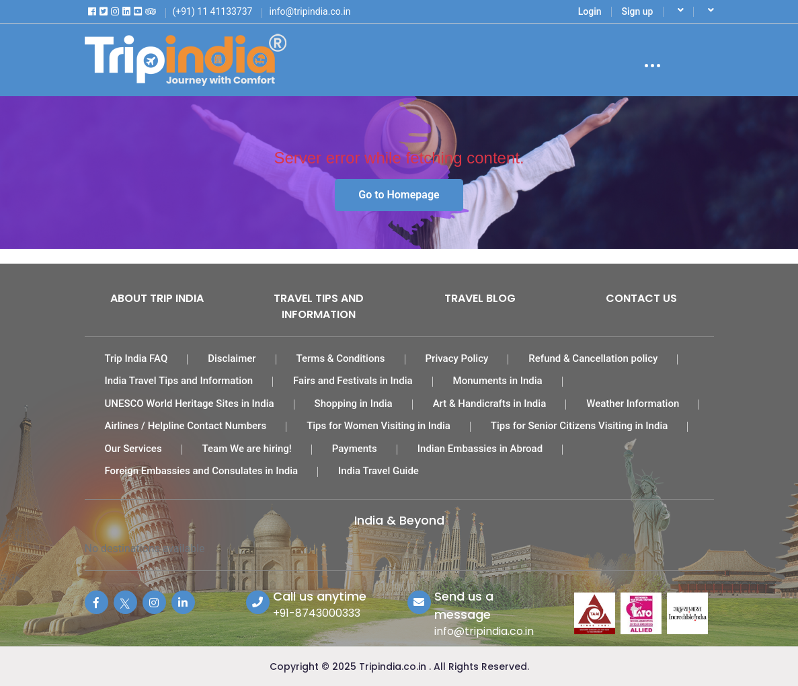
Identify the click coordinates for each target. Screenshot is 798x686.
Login (590, 11)
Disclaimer (231, 358)
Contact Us (641, 298)
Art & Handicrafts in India (490, 403)
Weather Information (632, 403)
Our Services (133, 449)
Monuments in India (498, 381)
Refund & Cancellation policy (592, 358)
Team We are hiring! (247, 449)
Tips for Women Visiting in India (378, 426)
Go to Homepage (398, 194)
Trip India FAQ (136, 358)
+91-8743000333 (316, 613)
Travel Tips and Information (319, 306)
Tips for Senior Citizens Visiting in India (579, 426)
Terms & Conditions (340, 358)
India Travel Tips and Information (179, 381)
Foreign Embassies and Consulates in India (201, 471)
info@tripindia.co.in (484, 631)
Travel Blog (480, 298)
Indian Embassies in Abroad (480, 449)
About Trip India (157, 298)
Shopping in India (354, 403)
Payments (354, 449)
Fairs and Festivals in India (353, 381)
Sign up (637, 11)
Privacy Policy (457, 358)
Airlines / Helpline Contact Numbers (186, 426)
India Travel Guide (378, 471)
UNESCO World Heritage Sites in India (189, 403)
